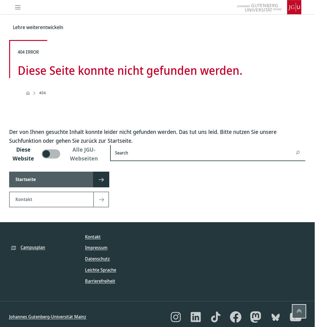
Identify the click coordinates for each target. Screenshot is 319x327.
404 (42, 92)
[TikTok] (215, 317)
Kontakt (93, 237)
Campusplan (33, 247)
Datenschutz (97, 259)
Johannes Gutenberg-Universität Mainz (47, 317)
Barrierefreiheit (100, 281)
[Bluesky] (275, 317)
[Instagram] (175, 317)
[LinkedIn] (195, 317)
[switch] (56, 154)
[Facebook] (235, 317)
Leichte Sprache (100, 270)
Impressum (96, 247)
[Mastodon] (255, 317)
